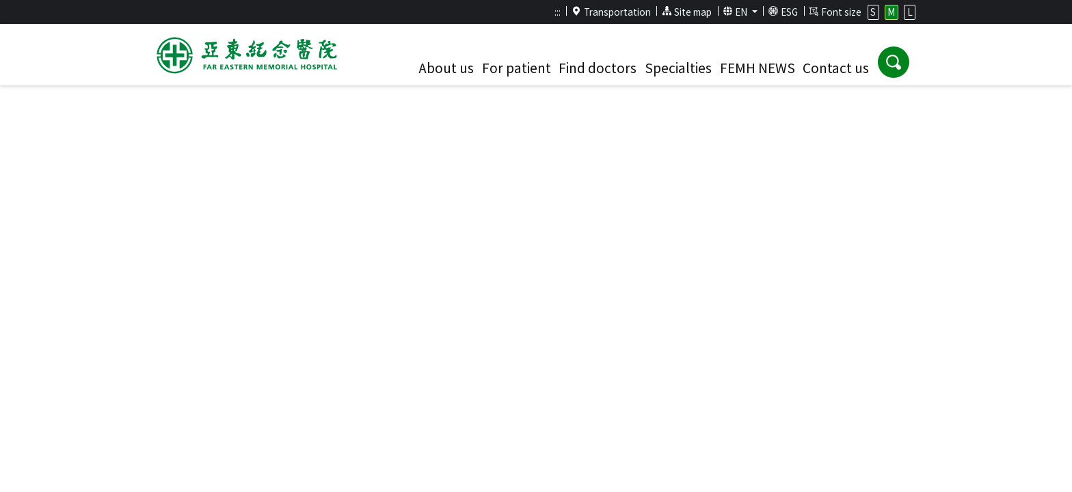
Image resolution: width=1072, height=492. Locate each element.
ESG (783, 11)
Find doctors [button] (597, 67)
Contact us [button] (836, 67)
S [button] (873, 11)
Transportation (611, 11)
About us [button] (446, 67)
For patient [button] (516, 67)
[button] (893, 62)
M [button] (891, 11)
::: (557, 11)
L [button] (910, 11)
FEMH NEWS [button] (757, 67)
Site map (687, 11)
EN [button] (736, 11)
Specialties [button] (678, 67)
